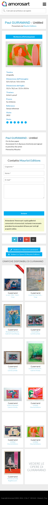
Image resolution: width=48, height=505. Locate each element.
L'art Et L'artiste (35, 334)
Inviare (24, 213)
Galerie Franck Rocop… (12, 334)
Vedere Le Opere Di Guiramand (24, 250)
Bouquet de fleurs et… (13, 332)
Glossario (40, 498)
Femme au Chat (12, 479)
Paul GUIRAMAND (17, 22)
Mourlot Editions (29, 26)
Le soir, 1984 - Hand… (12, 295)
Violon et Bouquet (12, 405)
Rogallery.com (12, 481)
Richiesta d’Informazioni (24, 37)
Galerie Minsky (35, 370)
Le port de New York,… (35, 295)
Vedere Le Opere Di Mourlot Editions (24, 254)
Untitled (35, 405)
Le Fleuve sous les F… (35, 368)
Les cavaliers (35, 332)
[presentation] (23, 205)
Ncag (12, 297)
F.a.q (45, 498)
